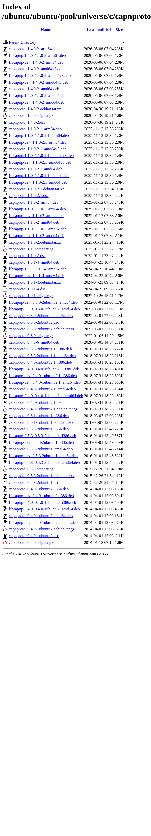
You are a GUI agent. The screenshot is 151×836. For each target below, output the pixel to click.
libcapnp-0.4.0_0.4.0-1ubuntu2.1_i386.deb (44, 369)
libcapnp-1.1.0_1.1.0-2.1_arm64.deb (39, 135)
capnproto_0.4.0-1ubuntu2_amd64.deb (41, 516)
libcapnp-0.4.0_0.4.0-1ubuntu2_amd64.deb (44, 509)
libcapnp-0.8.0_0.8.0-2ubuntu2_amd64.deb (44, 309)
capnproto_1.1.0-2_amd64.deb (34, 222)
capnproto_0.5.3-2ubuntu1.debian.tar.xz (42, 476)
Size (119, 30)
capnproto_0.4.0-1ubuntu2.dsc (34, 536)
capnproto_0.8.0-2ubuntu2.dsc (34, 322)
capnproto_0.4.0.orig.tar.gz (31, 542)
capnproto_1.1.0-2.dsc (27, 255)
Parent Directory (22, 42)
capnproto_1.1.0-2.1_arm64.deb (35, 129)
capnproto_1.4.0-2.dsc (27, 122)
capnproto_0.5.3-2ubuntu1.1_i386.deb (40, 349)
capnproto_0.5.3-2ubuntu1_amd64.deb (41, 449)
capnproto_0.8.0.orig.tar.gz (31, 335)
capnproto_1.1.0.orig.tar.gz (31, 249)
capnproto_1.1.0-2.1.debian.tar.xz (36, 189)
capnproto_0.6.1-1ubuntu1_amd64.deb (41, 422)
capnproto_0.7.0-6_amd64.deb (34, 342)
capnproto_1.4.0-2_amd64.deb (34, 89)
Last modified (99, 30)
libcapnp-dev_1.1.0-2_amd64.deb (36, 235)
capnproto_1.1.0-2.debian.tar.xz (35, 242)
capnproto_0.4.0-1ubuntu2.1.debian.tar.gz (43, 409)
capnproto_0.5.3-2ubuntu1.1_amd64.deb (42, 355)
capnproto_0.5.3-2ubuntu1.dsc (34, 482)
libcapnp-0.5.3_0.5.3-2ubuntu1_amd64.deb (44, 462)
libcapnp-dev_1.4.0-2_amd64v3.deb (38, 82)
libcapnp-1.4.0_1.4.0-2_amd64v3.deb (40, 75)
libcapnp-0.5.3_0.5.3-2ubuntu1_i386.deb (42, 436)
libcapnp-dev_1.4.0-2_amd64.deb (36, 102)
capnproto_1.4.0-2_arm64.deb (33, 49)
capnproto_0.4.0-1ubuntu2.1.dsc (35, 402)
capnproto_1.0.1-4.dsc (27, 289)
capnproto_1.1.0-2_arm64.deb (33, 202)
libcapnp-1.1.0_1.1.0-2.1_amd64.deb (39, 175)
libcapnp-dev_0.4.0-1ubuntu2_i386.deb (41, 496)
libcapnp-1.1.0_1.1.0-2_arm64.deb (37, 209)
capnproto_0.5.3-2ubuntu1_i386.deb (39, 429)
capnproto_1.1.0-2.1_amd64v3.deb (37, 149)
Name (46, 30)
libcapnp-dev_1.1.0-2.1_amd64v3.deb (40, 162)
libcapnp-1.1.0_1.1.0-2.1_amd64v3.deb (41, 155)
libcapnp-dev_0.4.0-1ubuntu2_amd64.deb (43, 522)
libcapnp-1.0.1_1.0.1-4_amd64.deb (37, 269)
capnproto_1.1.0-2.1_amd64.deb (35, 169)
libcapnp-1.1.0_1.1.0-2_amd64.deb (37, 229)
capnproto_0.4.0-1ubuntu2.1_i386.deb (40, 362)
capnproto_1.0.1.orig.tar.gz (31, 295)
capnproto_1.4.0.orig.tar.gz (31, 115)
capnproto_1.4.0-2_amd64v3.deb (36, 69)
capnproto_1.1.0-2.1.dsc (29, 195)
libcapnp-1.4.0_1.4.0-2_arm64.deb (37, 55)
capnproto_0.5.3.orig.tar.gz (31, 469)
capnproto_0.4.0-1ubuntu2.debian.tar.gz (42, 529)
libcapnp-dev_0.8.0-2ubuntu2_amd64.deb (43, 302)
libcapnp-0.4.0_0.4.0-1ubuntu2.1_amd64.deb (46, 396)
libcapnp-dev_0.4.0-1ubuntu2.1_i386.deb (43, 375)
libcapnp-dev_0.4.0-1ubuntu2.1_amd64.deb (45, 382)
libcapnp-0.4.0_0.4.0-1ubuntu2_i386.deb (42, 502)
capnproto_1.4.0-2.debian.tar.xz (35, 109)
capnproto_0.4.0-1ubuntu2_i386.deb (39, 489)
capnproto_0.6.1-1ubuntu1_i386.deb (39, 416)
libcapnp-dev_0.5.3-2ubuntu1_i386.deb (41, 442)
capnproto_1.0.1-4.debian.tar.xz (35, 282)
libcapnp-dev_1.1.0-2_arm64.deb (36, 215)
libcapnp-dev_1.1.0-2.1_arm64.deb (38, 142)
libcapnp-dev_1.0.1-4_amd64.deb (36, 275)
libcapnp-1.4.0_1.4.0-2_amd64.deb (37, 95)
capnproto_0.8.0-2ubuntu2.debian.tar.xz (42, 329)
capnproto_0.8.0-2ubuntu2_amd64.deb (41, 315)
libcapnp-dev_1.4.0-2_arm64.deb (36, 62)
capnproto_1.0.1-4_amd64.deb (34, 262)
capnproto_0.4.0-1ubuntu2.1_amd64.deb (42, 389)
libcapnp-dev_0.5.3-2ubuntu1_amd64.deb (43, 456)
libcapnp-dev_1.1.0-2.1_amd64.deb (38, 182)
